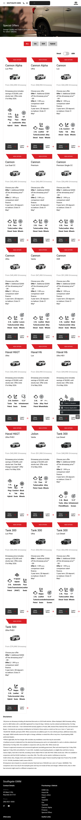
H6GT (44, 797)
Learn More (22, 146)
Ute (35, 44)
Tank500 (45, 805)
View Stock (9, 146)
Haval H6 (45, 792)
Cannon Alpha (47, 807)
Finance (44, 810)
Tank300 (45, 800)
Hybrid (52, 44)
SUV (43, 44)
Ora (43, 802)
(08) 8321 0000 (8, 802)
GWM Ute (45, 790)
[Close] (78, 417)
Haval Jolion (46, 795)
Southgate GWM (14, 3)
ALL (27, 44)
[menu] (4, 3)
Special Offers (47, 812)
